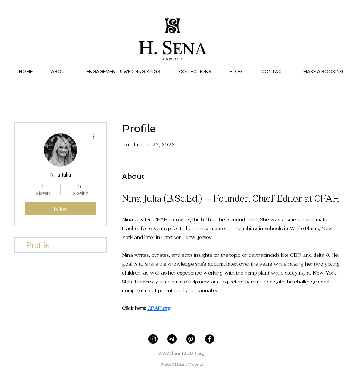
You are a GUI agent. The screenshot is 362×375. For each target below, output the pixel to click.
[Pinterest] (190, 339)
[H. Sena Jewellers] (153, 339)
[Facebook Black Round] (209, 339)
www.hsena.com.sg (181, 353)
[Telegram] (172, 339)
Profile (37, 245)
